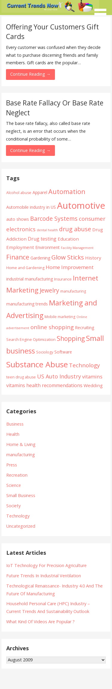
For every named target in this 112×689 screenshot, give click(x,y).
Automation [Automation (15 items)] (66, 191)
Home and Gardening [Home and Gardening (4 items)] (25, 267)
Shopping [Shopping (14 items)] (71, 338)
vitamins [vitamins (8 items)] (92, 376)
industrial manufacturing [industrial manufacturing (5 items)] (29, 279)
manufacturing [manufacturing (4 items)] (73, 291)
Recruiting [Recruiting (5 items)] (84, 327)
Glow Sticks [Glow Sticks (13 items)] (67, 257)
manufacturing (20, 454)
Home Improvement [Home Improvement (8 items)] (69, 267)
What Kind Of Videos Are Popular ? (40, 621)
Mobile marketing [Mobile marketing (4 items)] (60, 316)
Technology (18, 516)
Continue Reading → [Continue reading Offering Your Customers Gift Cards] (30, 74)
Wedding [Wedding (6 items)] (93, 385)
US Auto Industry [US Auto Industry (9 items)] (59, 376)
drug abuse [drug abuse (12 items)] (75, 229)
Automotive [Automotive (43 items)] (81, 205)
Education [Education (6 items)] (68, 239)
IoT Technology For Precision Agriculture (46, 565)
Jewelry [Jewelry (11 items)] (49, 290)
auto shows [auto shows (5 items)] (17, 219)
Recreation (16, 475)
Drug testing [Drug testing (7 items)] (42, 238)
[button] (102, 11)
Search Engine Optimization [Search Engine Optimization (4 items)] (31, 339)
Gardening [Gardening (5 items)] (40, 258)
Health (12, 434)
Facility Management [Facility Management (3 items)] (77, 248)
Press (11, 465)
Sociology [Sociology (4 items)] (44, 352)
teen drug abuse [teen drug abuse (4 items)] (21, 377)
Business (15, 424)
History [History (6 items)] (93, 258)
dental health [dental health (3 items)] (47, 230)
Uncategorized (20, 526)
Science (13, 485)
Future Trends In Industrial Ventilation (43, 575)
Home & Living (21, 444)
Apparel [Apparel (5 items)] (40, 192)
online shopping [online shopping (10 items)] (52, 327)
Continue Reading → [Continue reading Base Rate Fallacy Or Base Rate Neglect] (30, 150)
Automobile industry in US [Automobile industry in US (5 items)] (31, 207)
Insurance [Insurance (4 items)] (63, 279)
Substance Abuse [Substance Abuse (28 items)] (37, 364)
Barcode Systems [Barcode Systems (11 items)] (54, 218)
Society (13, 505)
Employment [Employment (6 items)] (20, 247)
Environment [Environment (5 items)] (47, 247)
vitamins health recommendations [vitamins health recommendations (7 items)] (44, 385)
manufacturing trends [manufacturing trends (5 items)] (27, 304)
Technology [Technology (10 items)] (84, 365)
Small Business (20, 495)
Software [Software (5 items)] (63, 352)
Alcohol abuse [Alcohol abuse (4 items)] (18, 192)
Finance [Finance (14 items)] (17, 257)
